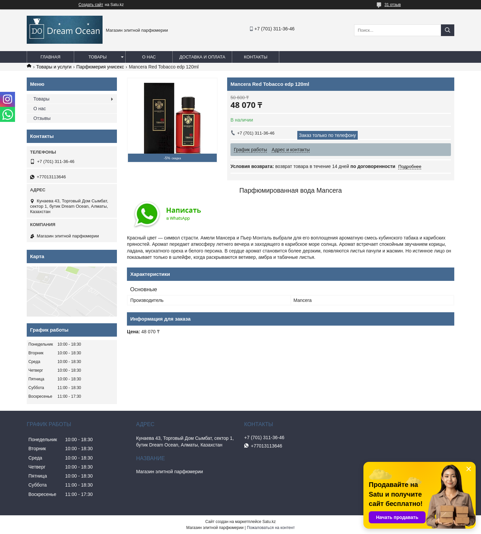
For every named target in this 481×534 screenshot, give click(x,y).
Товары (98, 56)
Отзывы (41, 118)
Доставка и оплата (202, 56)
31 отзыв (392, 4)
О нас (149, 56)
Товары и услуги (53, 66)
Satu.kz (269, 521)
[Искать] (447, 30)
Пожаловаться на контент (271, 527)
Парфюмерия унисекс (100, 66)
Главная (50, 56)
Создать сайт (90, 4)
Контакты (255, 56)
